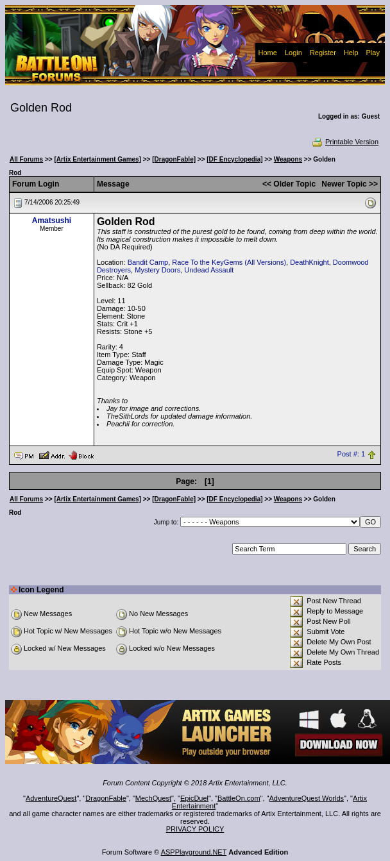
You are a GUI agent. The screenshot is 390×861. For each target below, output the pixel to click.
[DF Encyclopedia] (234, 159)
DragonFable (105, 798)
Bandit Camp (148, 262)
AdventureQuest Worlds (306, 798)
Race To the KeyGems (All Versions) (229, 262)
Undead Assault (208, 270)
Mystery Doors (157, 270)
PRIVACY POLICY (195, 829)
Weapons (288, 159)
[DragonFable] (174, 159)
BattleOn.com (238, 798)
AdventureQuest (51, 798)
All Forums (26, 159)
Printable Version (344, 142)
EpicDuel (194, 798)
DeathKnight (309, 262)
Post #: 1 (351, 454)
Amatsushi (51, 220)
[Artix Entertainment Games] (97, 159)
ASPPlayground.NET (194, 852)
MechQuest (153, 798)
